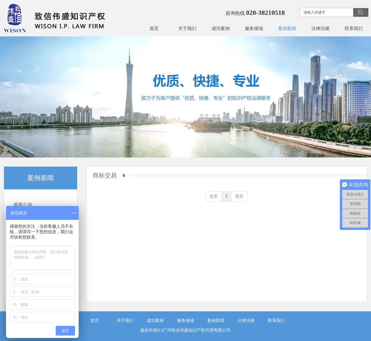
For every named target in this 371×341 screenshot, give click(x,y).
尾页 (239, 196)
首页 (213, 196)
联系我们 (276, 320)
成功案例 (155, 320)
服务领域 (185, 320)
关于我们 (125, 320)
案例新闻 (215, 320)
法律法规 (246, 320)
